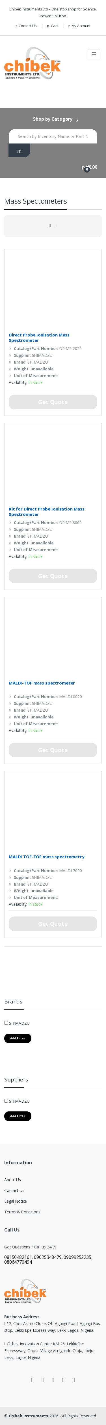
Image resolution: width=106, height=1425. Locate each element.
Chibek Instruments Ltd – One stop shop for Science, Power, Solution (53, 12)
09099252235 (77, 1257)
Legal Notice (15, 1201)
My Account (79, 26)
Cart (52, 26)
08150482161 (18, 1257)
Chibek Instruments (29, 1416)
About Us (12, 1179)
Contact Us (26, 26)
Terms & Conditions (22, 1212)
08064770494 (18, 1262)
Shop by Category (52, 119)
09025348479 (47, 1257)
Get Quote (53, 402)
